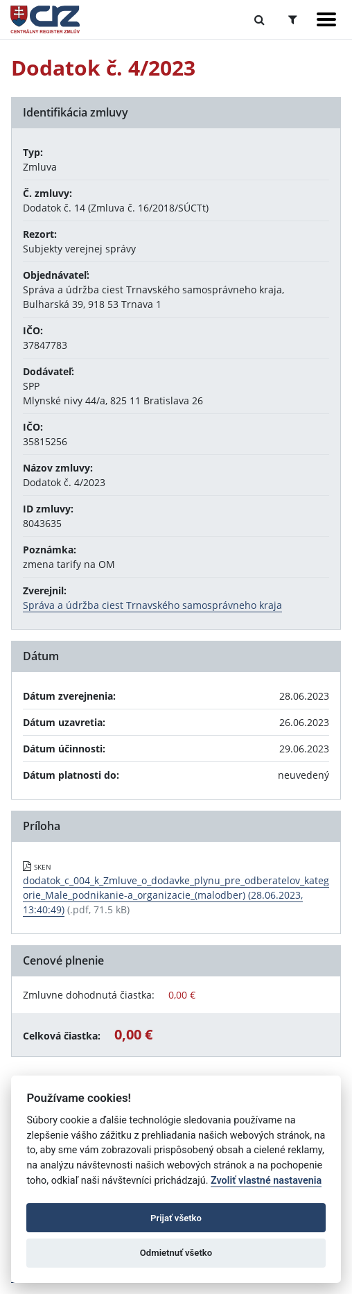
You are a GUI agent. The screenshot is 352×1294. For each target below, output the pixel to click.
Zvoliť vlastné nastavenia (266, 1181)
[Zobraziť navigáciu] (326, 19)
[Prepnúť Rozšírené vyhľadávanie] (292, 19)
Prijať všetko (176, 1218)
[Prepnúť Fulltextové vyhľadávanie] (259, 19)
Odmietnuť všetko (176, 1253)
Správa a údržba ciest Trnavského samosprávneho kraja (152, 605)
